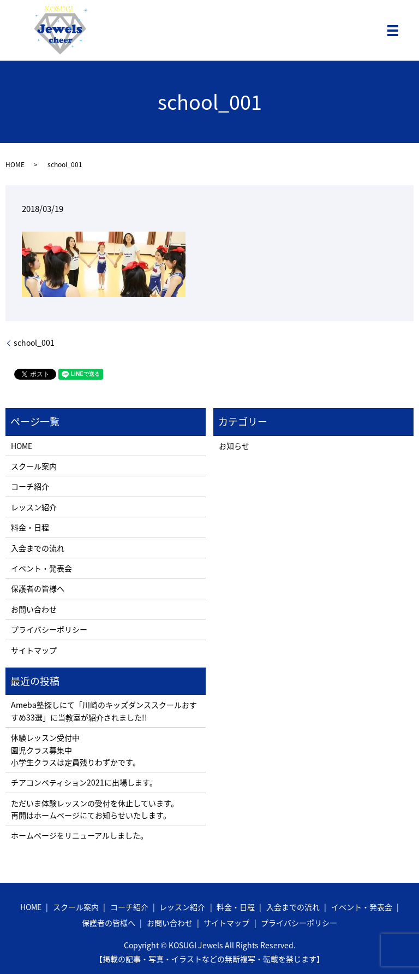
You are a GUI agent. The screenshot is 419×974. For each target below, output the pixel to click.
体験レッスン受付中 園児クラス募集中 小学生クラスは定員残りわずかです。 (75, 750)
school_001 (34, 343)
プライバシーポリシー (49, 629)
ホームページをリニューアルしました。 (79, 835)
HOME (15, 164)
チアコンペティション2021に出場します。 (84, 782)
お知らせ (234, 445)
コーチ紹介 (30, 486)
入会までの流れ (37, 547)
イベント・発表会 (41, 568)
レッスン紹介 (34, 506)
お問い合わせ (34, 609)
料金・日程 (30, 527)
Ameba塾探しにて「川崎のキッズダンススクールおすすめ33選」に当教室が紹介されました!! (104, 710)
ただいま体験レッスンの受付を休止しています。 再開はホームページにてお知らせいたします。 (94, 809)
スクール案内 (34, 466)
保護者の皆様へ (37, 588)
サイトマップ (34, 650)
